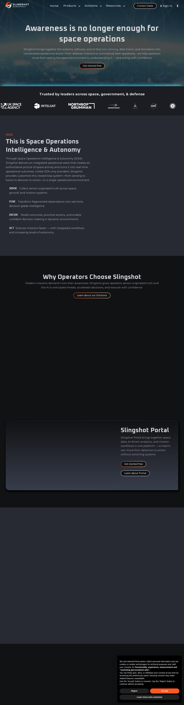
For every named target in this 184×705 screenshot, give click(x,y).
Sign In (167, 5)
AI (83, 669)
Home (54, 5)
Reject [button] (134, 691)
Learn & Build (89, 674)
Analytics (87, 663)
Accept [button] (164, 691)
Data (84, 658)
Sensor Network (90, 679)
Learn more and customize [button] (149, 697)
